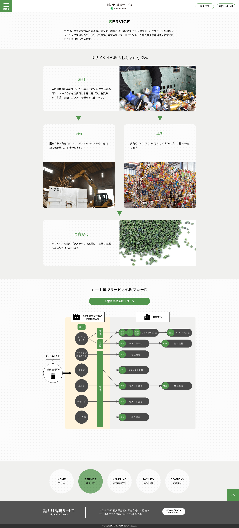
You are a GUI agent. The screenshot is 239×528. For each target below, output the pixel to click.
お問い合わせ (226, 6)
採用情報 (205, 6)
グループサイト (173, 511)
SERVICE (91, 481)
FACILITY (148, 481)
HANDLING (119, 481)
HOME (61, 481)
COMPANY (177, 481)
